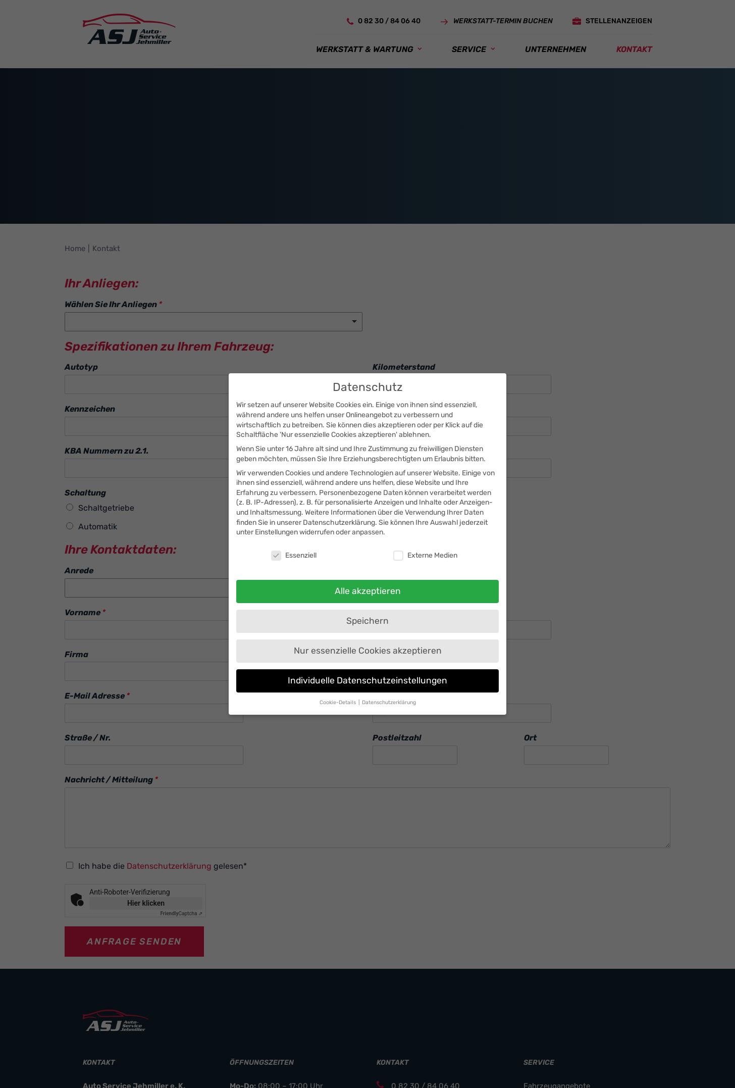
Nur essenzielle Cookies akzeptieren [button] (368, 651)
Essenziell (294, 555)
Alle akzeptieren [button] (368, 591)
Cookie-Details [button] (338, 702)
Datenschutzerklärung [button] (389, 702)
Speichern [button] (367, 621)
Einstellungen (276, 532)
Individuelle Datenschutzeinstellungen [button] (367, 680)
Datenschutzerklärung (339, 522)
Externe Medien (425, 555)
